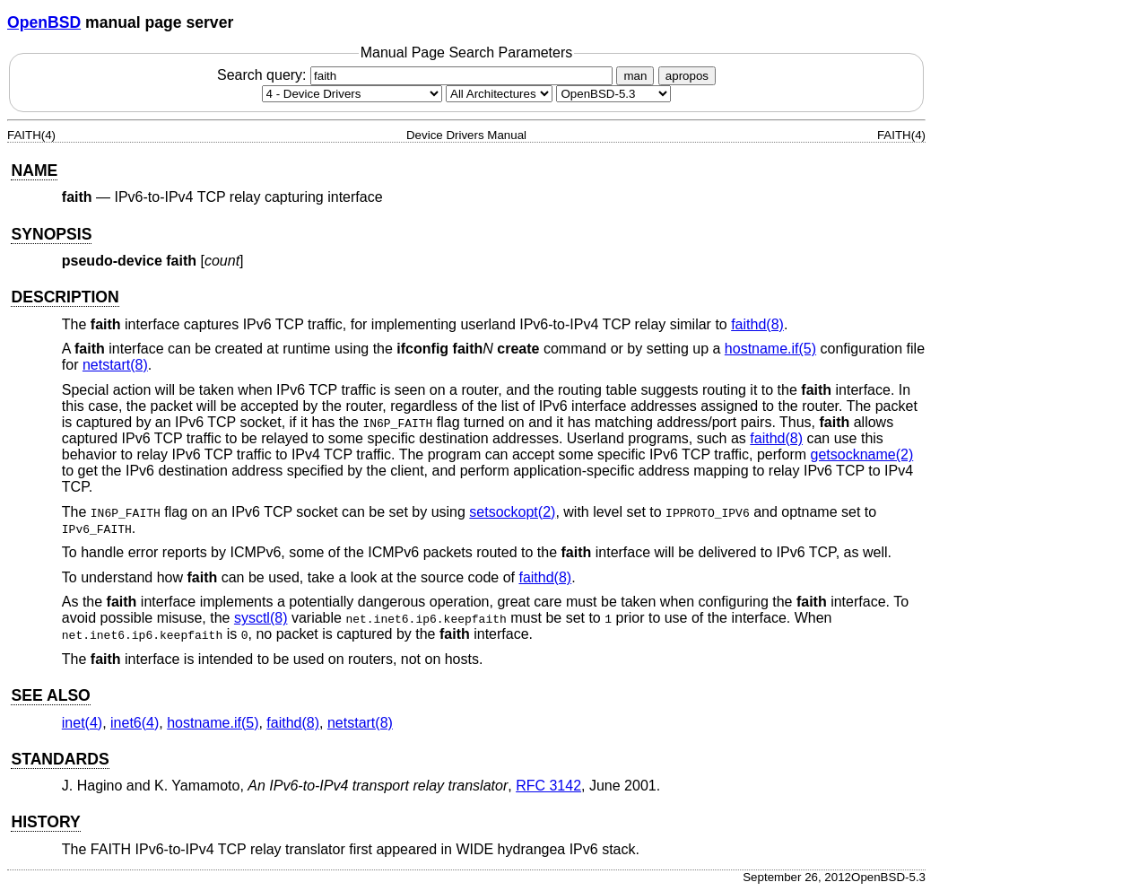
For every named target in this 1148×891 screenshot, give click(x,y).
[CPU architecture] (499, 93)
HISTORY (45, 822)
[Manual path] (613, 93)
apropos (687, 76)
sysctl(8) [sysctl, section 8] (261, 617)
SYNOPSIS (51, 234)
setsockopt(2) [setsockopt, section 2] (512, 512)
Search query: (417, 75)
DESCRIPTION (64, 297)
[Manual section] (352, 93)
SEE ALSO (50, 695)
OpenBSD (44, 22)
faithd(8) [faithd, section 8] (757, 324)
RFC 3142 (548, 785)
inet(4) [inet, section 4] (82, 722)
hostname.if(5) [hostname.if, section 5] (770, 348)
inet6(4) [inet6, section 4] (134, 722)
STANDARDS (60, 759)
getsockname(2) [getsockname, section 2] (862, 454)
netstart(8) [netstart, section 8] (115, 364)
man (635, 76)
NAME (34, 170)
